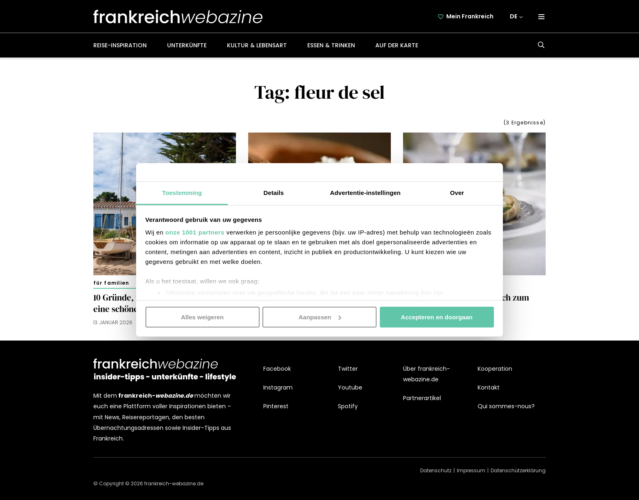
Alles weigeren (202, 316)
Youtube (350, 387)
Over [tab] (457, 192)
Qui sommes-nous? (506, 406)
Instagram (278, 387)
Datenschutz (436, 470)
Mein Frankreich (470, 16)
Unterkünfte (187, 45)
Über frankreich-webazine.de (426, 374)
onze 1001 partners (195, 232)
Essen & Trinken (331, 45)
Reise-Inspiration (120, 45)
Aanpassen (320, 316)
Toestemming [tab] (182, 192)
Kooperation (495, 369)
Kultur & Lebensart (257, 45)
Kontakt (489, 387)
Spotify (348, 406)
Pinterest (276, 406)
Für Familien (111, 282)
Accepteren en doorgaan (437, 316)
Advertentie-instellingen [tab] (365, 192)
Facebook (277, 369)
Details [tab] (274, 192)
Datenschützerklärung (518, 470)
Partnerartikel (422, 398)
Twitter (348, 369)
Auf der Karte (396, 45)
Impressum (471, 470)
